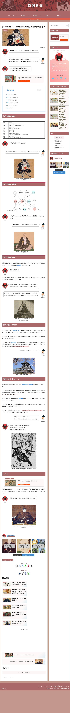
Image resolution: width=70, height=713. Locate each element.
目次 (57, 137)
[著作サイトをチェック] (19, 573)
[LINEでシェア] (25, 566)
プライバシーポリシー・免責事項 (50, 666)
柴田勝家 (21, 398)
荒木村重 (13, 342)
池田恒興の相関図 (14, 97)
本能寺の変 (25, 384)
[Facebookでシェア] (19, 566)
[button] (31, 566)
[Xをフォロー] (22, 573)
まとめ (11, 108)
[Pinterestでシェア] (28, 566)
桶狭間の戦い (16, 330)
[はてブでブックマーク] (22, 566)
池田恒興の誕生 (13, 100)
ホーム (40, 666)
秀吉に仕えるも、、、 (15, 105)
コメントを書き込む (24, 653)
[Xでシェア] (16, 566)
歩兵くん (59, 52)
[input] (59, 25)
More (64, 58)
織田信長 (19, 265)
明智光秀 (31, 384)
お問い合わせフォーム (64, 666)
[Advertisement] (23, 620)
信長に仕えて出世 (14, 102)
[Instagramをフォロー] (25, 573)
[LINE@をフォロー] (28, 573)
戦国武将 (5, 560)
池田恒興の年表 (13, 94)
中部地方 (10, 560)
